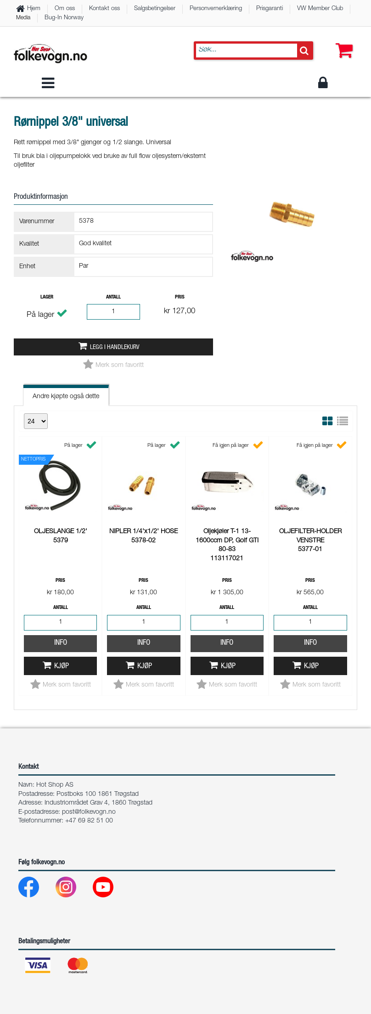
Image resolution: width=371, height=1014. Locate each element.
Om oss (65, 9)
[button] (342, 41)
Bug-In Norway (64, 18)
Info (60, 503)
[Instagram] (73, 889)
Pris (180, 297)
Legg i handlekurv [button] (114, 347)
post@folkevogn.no (89, 812)
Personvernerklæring (216, 9)
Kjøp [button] (61, 526)
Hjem (33, 9)
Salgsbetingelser (154, 9)
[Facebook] (36, 889)
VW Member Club (320, 9)
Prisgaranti (269, 9)
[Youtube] (110, 889)
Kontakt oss (104, 9)
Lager (46, 297)
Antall (113, 297)
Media (23, 18)
